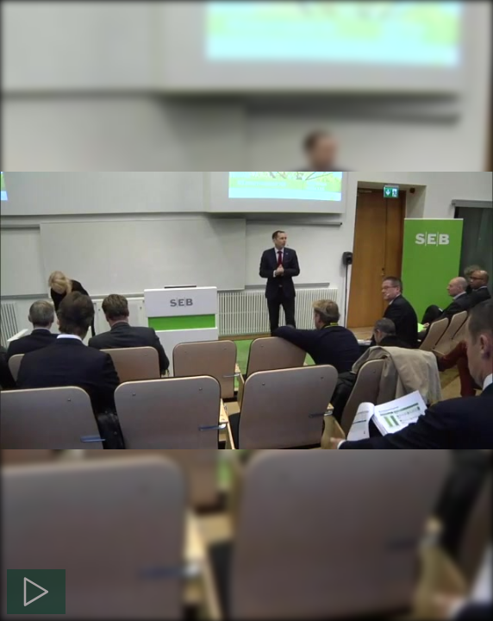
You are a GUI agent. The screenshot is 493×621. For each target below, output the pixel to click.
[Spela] (36, 591)
